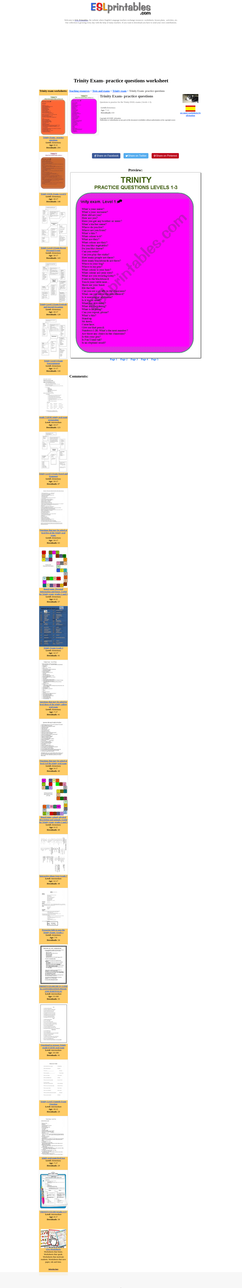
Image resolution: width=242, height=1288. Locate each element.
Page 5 (154, 359)
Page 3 (134, 359)
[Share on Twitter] (136, 155)
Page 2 (124, 359)
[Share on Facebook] (106, 155)
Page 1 (113, 359)
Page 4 (144, 359)
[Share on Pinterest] (165, 155)
